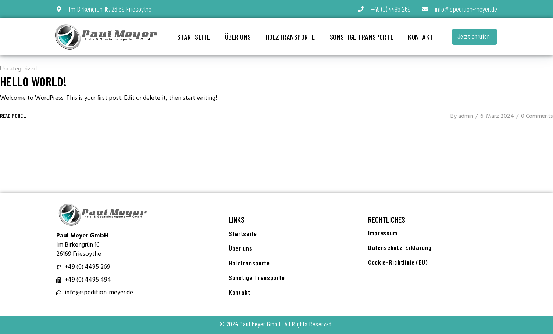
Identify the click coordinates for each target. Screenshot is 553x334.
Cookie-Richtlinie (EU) (397, 262)
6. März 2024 (497, 116)
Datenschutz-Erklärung (400, 247)
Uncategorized (18, 69)
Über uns (238, 36)
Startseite (193, 36)
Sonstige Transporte (362, 36)
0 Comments (537, 116)
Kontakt (421, 36)
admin (465, 116)
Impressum (382, 233)
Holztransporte (290, 36)
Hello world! (33, 81)
